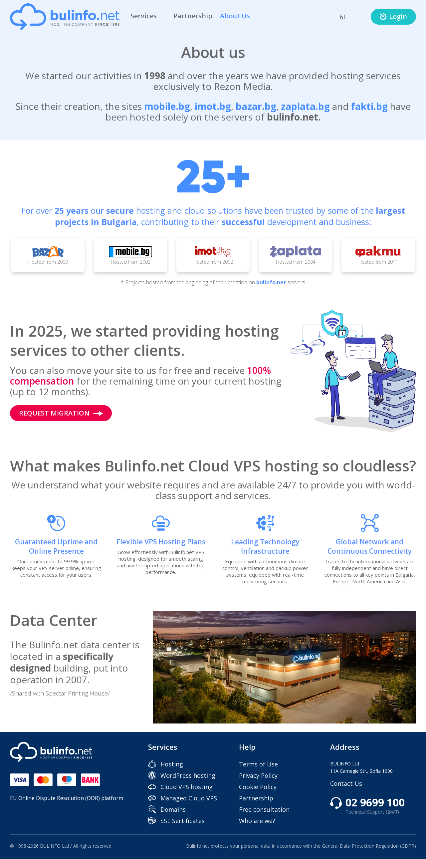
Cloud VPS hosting (186, 787)
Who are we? (257, 821)
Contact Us (346, 783)
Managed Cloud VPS (188, 798)
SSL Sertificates (182, 821)
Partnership (192, 15)
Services (148, 15)
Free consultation (264, 809)
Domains (173, 809)
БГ (343, 16)
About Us (239, 15)
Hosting (171, 764)
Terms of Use (258, 764)
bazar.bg (256, 106)
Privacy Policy (258, 775)
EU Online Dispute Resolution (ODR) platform (66, 798)
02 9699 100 (375, 806)
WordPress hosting (187, 775)
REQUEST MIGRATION (61, 413)
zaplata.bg (305, 106)
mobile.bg (167, 106)
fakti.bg (369, 106)
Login (393, 16)
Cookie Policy (258, 787)
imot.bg (213, 106)
